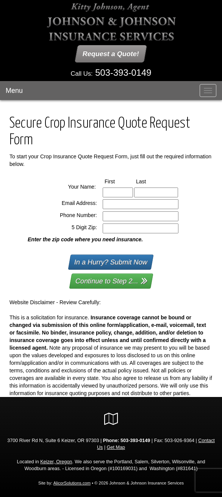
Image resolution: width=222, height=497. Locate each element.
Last (148, 180)
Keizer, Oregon (56, 461)
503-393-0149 (123, 72)
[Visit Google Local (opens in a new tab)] (111, 418)
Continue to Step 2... (112, 280)
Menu (14, 90)
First (117, 180)
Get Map (116, 447)
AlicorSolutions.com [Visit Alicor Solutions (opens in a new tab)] (72, 482)
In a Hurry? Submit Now (111, 262)
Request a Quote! (111, 54)
